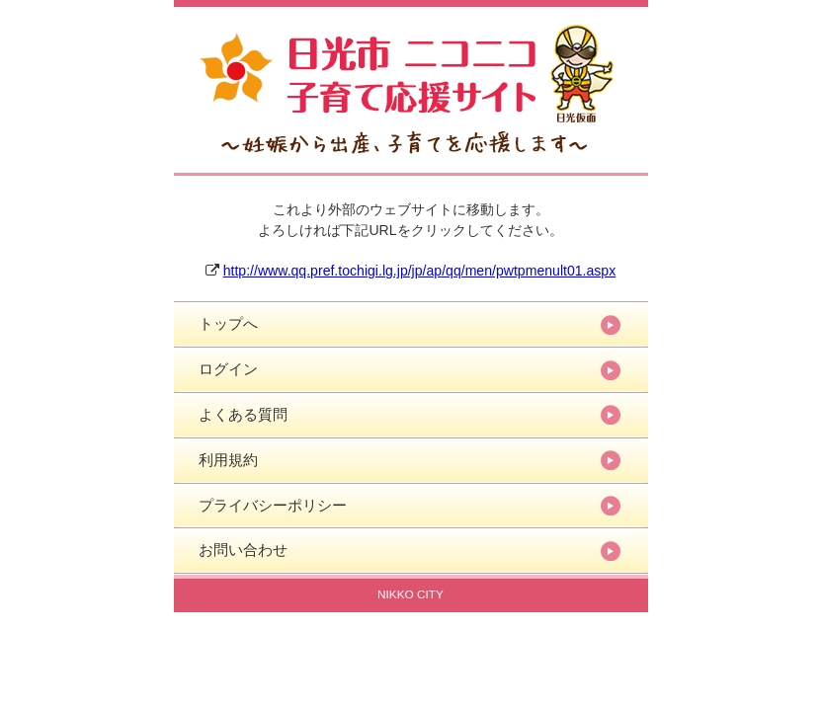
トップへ (228, 323)
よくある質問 (243, 414)
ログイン (228, 368)
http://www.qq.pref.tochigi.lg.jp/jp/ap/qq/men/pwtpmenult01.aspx (419, 270)
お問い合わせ (243, 549)
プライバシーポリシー (273, 505)
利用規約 (228, 459)
